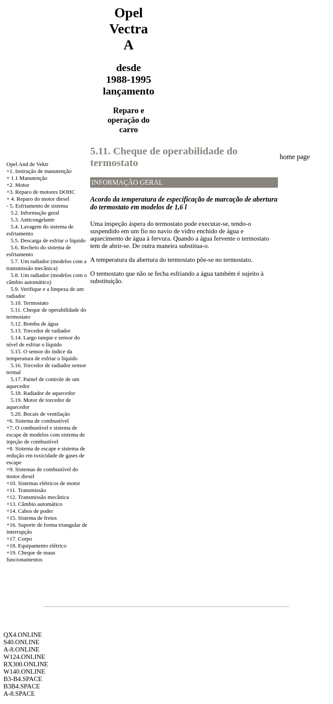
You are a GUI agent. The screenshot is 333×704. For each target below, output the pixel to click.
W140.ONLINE (24, 671)
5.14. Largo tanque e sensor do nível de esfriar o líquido (43, 341)
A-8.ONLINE (21, 649)
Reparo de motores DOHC (45, 192)
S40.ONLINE (21, 642)
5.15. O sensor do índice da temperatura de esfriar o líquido (42, 355)
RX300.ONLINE (25, 664)
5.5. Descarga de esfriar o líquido (48, 240)
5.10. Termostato (30, 303)
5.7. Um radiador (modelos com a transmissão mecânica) (47, 264)
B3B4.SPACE (21, 686)
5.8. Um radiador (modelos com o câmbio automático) (47, 278)
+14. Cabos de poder (30, 511)
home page (295, 156)
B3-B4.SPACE (22, 678)
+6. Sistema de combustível (38, 420)
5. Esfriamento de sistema (39, 205)
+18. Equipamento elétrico (36, 545)
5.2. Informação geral (35, 212)
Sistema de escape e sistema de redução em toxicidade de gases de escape (46, 455)
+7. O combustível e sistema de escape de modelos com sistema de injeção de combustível (46, 434)
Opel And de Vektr (28, 164)
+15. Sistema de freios (32, 518)
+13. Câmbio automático (34, 504)
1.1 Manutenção (29, 178)
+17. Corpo (19, 538)
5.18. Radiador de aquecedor (43, 393)
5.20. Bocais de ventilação (40, 414)
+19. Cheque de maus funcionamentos (31, 556)
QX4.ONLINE (22, 634)
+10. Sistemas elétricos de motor (43, 483)
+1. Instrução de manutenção (39, 171)
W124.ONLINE (24, 656)
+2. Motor (18, 185)
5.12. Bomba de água (35, 323)
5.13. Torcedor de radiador (41, 330)
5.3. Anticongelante (33, 219)
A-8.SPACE (19, 693)
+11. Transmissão (26, 490)
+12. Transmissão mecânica (38, 497)
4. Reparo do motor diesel (40, 199)
